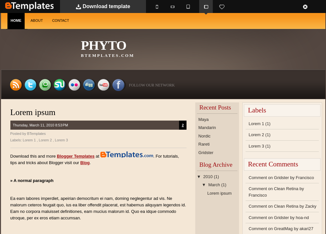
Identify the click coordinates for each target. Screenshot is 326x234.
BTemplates (29, 6)
